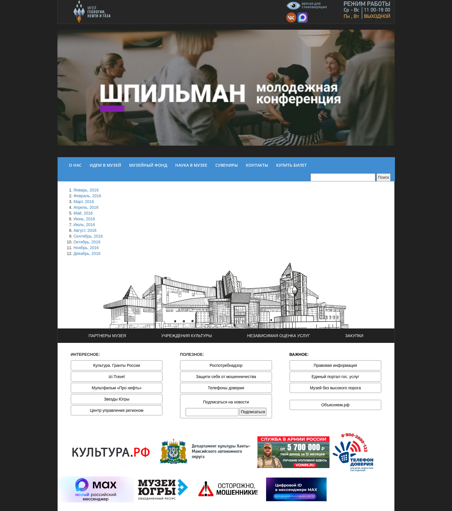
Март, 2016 (84, 201)
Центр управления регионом (117, 410)
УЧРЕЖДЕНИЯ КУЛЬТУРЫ (186, 335)
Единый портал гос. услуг (335, 376)
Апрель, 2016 (86, 207)
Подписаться (253, 411)
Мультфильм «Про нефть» (117, 388)
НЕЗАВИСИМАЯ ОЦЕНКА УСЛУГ (278, 335)
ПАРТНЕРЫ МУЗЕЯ (107, 335)
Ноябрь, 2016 (86, 247)
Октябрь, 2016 (87, 242)
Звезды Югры (116, 399)
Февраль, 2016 (87, 195)
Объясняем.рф (335, 405)
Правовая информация (335, 365)
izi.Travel (117, 376)
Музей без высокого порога (335, 388)
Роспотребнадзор (226, 365)
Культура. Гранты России (116, 365)
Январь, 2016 (86, 190)
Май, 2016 (83, 213)
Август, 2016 (85, 230)
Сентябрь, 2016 (88, 236)
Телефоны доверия (226, 388)
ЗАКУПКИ (354, 335)
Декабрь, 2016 (87, 253)
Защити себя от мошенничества (226, 376)
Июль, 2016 (84, 224)
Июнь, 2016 (84, 219)
